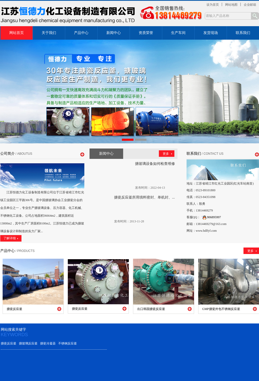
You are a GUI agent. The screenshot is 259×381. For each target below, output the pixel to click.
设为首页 (212, 4)
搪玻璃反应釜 (28, 343)
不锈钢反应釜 (67, 343)
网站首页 (16, 33)
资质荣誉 (146, 33)
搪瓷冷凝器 (48, 343)
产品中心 (81, 33)
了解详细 (9, 238)
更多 (166, 154)
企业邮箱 (250, 4)
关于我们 (49, 33)
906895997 (210, 217)
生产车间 (178, 33)
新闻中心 (113, 33)
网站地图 (231, 4)
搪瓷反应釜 (8, 343)
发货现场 (210, 33)
